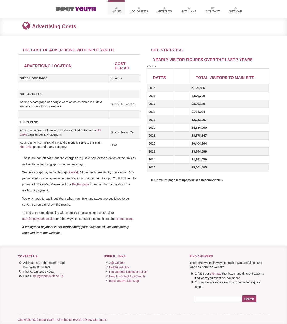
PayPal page (80, 184)
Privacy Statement (94, 319)
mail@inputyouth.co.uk (37, 218)
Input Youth (77, 9)
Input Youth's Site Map (124, 281)
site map (215, 273)
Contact (213, 10)
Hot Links (189, 10)
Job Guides (139, 10)
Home (116, 10)
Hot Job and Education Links (128, 272)
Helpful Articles (119, 267)
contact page (124, 218)
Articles (164, 10)
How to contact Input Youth (127, 276)
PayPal (73, 172)
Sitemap (235, 10)
